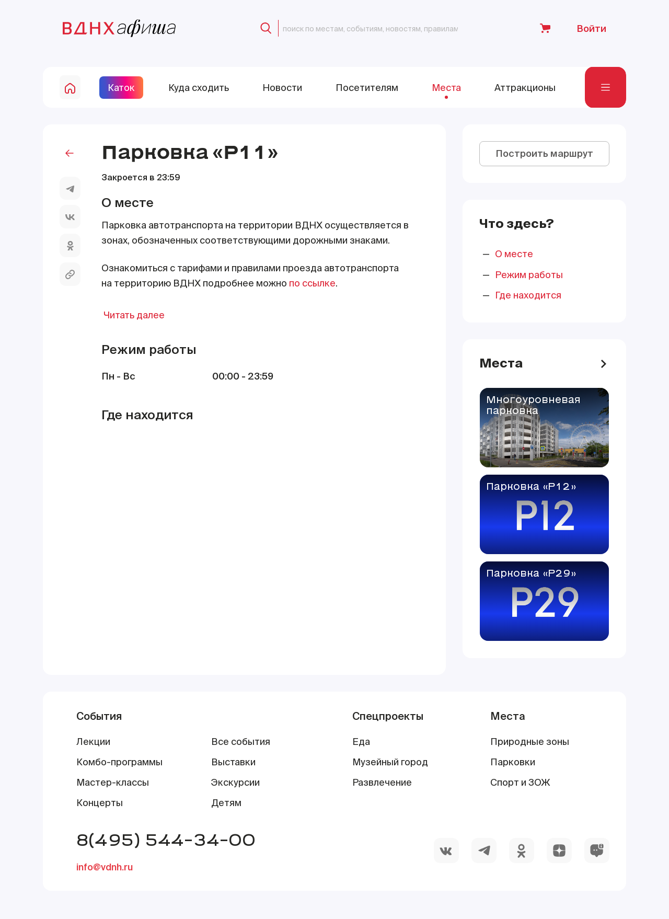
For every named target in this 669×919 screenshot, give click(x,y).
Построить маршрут (544, 153)
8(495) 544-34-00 (166, 839)
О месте (514, 253)
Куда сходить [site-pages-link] (198, 87)
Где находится (528, 295)
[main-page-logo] (119, 28)
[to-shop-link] (545, 28)
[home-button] (70, 87)
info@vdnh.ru (104, 866)
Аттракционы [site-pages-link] (525, 87)
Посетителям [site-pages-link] (367, 87)
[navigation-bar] (605, 87)
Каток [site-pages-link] (121, 87)
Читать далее (134, 314)
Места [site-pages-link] (446, 87)
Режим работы (529, 274)
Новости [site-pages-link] (282, 87)
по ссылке (312, 283)
